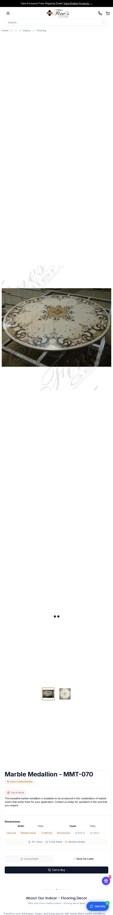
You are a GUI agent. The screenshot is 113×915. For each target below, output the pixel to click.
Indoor (27, 30)
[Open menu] (8, 13)
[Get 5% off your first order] (106, 881)
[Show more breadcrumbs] (15, 30)
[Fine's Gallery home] (57, 13)
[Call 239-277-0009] (100, 13)
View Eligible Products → (77, 3)
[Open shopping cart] (107, 13)
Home (5, 30)
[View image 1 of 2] (48, 694)
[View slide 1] (54, 616)
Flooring (41, 30)
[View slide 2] (58, 616)
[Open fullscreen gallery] (56, 328)
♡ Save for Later (83, 858)
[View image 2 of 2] (65, 694)
